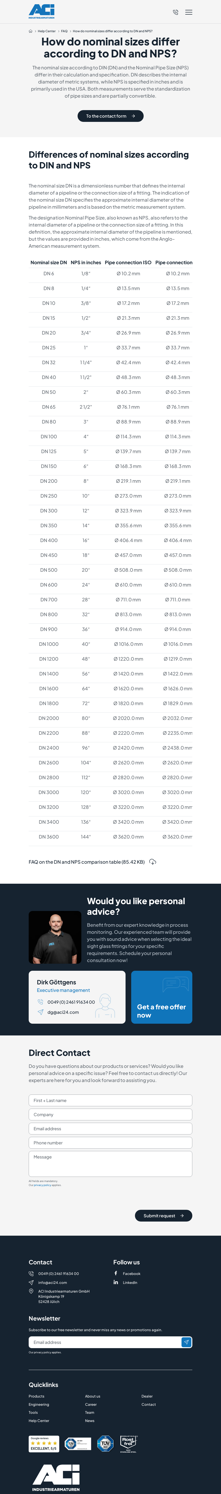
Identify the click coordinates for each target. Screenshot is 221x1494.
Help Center (39, 1386)
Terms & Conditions (130, 1487)
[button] (182, 12)
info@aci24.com (52, 1248)
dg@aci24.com (63, 1013)
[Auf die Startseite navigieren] (30, 31)
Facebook (131, 1239)
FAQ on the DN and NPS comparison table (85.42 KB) (92, 868)
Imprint (35, 1487)
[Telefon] (175, 11)
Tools (33, 1378)
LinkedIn (130, 1248)
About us (92, 1361)
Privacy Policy (83, 1487)
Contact (149, 1370)
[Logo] (41, 11)
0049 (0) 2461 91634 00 (71, 1003)
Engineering (39, 1370)
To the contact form (110, 116)
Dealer (147, 1361)
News (90, 1386)
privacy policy (42, 1186)
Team (89, 1378)
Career (91, 1370)
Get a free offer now (163, 999)
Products (36, 1361)
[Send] (186, 1308)
